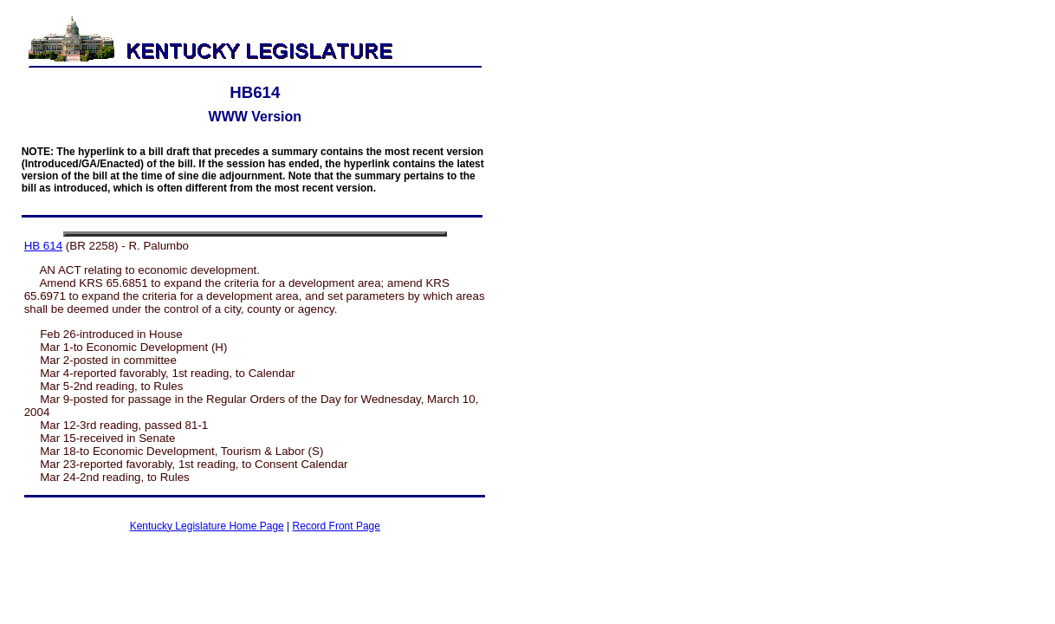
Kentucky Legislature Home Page (207, 526)
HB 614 (43, 245)
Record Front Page (336, 526)
